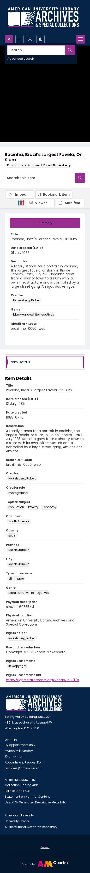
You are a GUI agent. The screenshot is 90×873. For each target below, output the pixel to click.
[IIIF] (21, 203)
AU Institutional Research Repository (31, 827)
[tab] (45, 223)
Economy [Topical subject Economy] (49, 507)
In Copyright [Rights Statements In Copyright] (17, 666)
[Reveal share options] (19, 39)
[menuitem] (45, 847)
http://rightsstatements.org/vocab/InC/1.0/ (42, 680)
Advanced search (20, 59)
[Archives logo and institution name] (43, 17)
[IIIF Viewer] (40, 203)
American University (19, 815)
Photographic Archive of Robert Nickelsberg (38, 165)
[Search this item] (40, 178)
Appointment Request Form (25, 762)
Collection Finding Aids (22, 785)
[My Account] (30, 39)
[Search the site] (36, 50)
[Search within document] (80, 178)
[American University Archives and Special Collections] (34, 703)
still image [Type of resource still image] (16, 578)
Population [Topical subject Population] (16, 507)
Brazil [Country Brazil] (12, 536)
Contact (45, 847)
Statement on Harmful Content (27, 797)
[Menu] (80, 39)
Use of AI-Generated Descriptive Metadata (35, 802)
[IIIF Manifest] (70, 203)
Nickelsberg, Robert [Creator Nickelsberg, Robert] (27, 300)
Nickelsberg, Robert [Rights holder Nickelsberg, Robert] (22, 638)
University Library (17, 821)
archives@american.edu (23, 768)
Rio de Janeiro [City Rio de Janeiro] (18, 564)
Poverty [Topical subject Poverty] (33, 507)
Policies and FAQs (17, 791)
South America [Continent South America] (19, 521)
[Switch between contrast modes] (40, 39)
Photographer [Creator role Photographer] (18, 493)
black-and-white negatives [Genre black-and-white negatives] (33, 314)
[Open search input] (9, 39)
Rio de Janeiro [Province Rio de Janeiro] (18, 550)
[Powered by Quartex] (45, 864)
